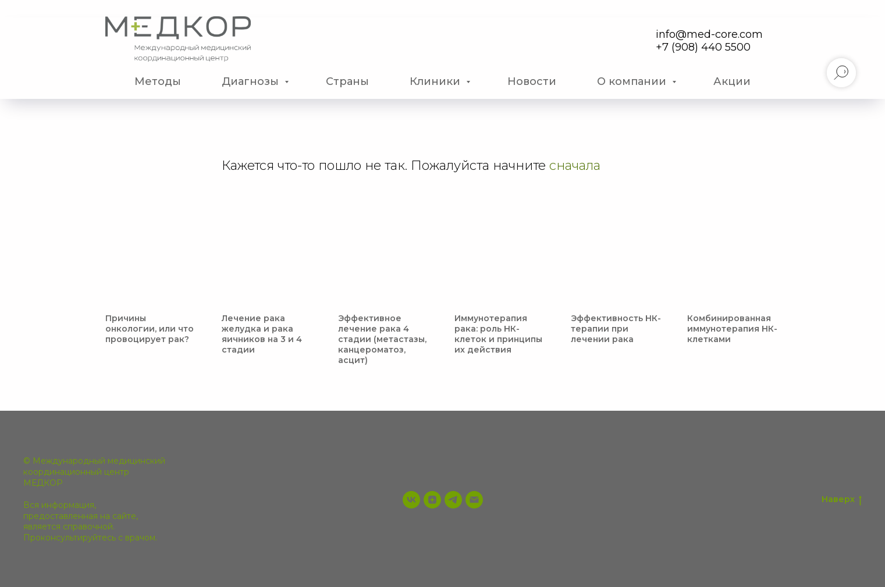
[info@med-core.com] (474, 499)
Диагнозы (252, 81)
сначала (574, 165)
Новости (531, 81)
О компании (633, 81)
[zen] (432, 499)
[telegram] (453, 499)
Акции (732, 81)
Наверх (842, 499)
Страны (347, 81)
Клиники (436, 81)
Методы (157, 81)
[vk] (411, 499)
